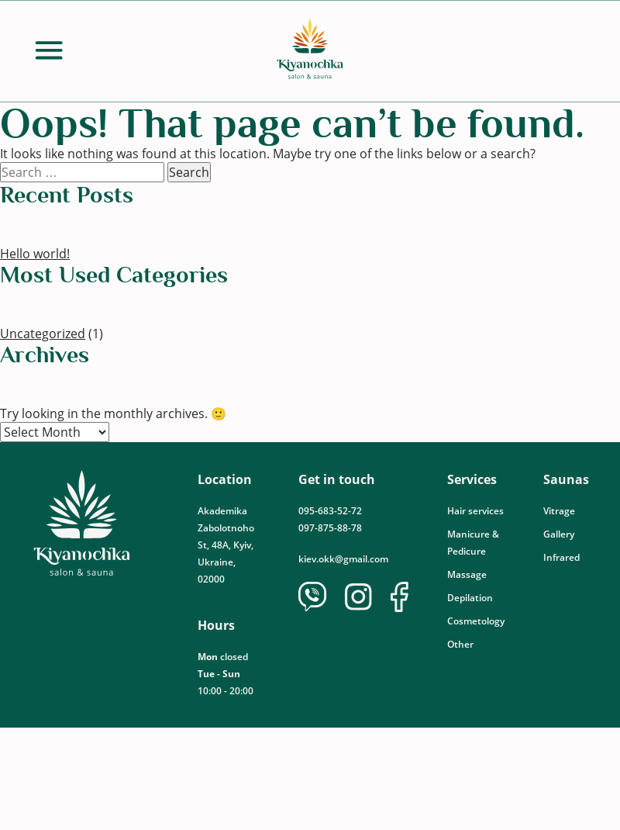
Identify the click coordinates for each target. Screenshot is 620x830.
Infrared (561, 557)
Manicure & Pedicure (473, 542)
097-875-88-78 (330, 527)
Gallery (558, 534)
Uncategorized (42, 333)
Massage (467, 574)
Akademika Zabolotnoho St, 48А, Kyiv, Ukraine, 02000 (226, 545)
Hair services (475, 510)
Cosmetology (476, 621)
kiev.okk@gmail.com (343, 558)
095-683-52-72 (331, 510)
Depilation (470, 597)
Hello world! (35, 253)
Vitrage (559, 510)
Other (460, 644)
